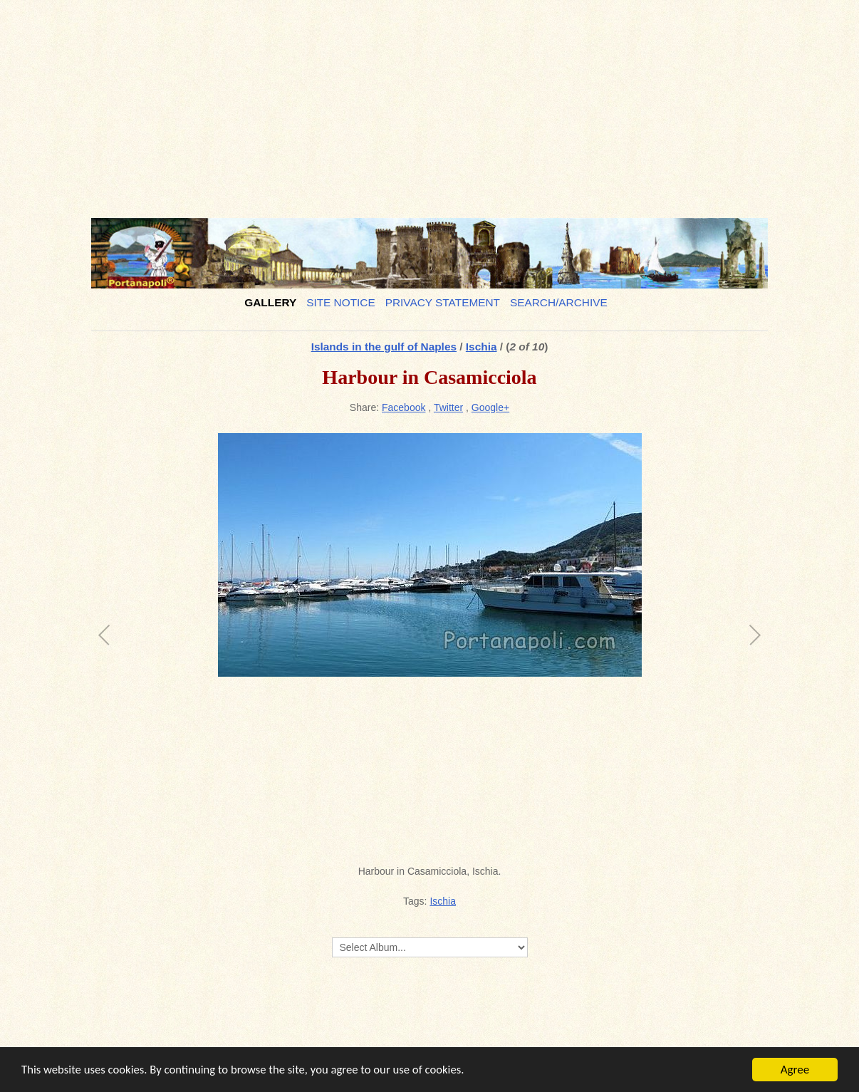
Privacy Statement (442, 302)
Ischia (481, 346)
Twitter (448, 407)
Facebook (403, 407)
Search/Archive (559, 302)
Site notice (340, 302)
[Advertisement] (429, 103)
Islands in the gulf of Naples (384, 346)
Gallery (270, 302)
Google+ (490, 407)
